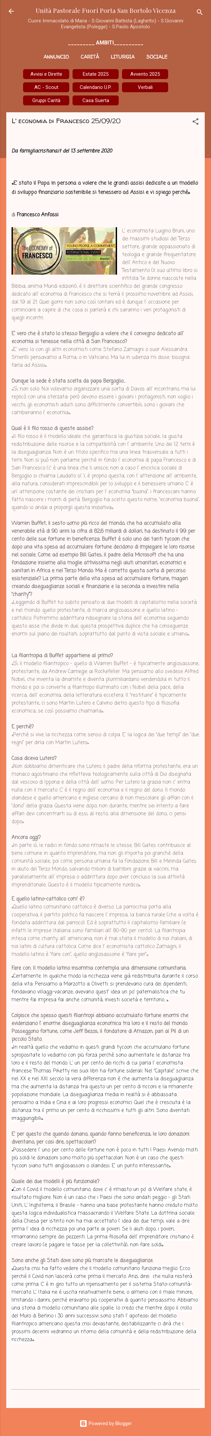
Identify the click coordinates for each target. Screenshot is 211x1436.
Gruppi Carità (46, 100)
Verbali (145, 87)
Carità (90, 56)
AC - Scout (46, 87)
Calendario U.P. (95, 87)
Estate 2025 (95, 74)
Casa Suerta (95, 100)
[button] (195, 123)
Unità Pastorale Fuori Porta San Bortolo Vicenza (106, 10)
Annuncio (56, 56)
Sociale (156, 56)
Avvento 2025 (145, 74)
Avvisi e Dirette (46, 74)
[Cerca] (200, 13)
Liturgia (123, 56)
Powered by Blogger (105, 1423)
